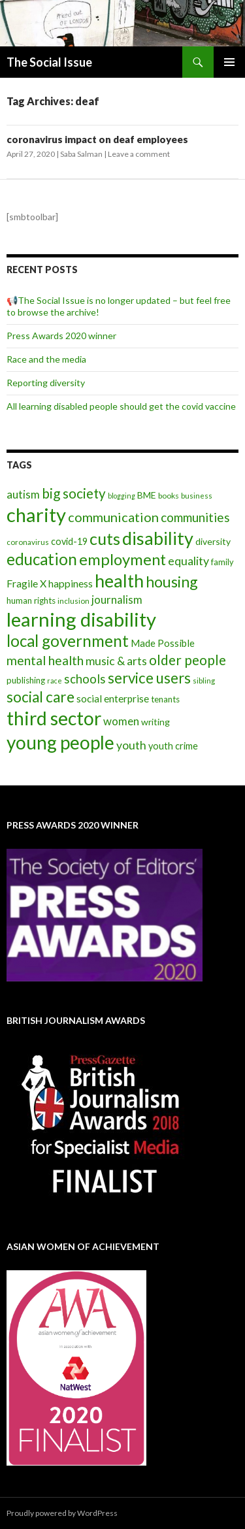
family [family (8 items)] (222, 562)
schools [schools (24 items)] (85, 679)
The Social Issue (49, 62)
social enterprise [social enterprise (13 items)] (112, 698)
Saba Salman (81, 154)
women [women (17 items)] (121, 721)
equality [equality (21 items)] (188, 560)
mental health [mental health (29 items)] (45, 660)
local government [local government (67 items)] (68, 640)
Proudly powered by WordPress (62, 1513)
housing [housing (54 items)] (172, 581)
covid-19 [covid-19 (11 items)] (69, 541)
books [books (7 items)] (168, 496)
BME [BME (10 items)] (146, 495)
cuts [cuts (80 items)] (105, 538)
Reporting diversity (46, 382)
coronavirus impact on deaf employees (97, 139)
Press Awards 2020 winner (61, 335)
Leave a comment (139, 154)
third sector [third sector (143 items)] (54, 718)
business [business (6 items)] (196, 495)
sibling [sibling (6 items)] (204, 680)
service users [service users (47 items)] (149, 678)
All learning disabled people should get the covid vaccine (121, 406)
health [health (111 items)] (119, 580)
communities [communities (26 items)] (195, 517)
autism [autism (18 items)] (23, 494)
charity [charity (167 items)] (36, 514)
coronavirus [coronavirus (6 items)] (28, 542)
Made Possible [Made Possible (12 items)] (163, 643)
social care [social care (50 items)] (40, 697)
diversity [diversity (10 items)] (213, 541)
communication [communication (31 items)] (113, 517)
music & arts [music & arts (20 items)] (116, 661)
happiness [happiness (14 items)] (70, 583)
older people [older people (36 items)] (187, 660)
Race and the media (46, 359)
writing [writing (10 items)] (155, 721)
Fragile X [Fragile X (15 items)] (26, 583)
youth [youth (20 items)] (131, 745)
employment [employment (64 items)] (122, 559)
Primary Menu (229, 62)
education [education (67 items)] (42, 559)
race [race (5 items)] (54, 680)
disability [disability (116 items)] (157, 538)
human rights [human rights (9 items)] (31, 600)
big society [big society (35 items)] (74, 493)
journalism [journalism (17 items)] (116, 599)
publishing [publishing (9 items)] (26, 680)
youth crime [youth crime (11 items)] (173, 745)
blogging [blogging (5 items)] (121, 495)
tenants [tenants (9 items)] (165, 699)
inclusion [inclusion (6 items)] (73, 601)
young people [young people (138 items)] (60, 742)
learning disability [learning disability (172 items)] (81, 619)
